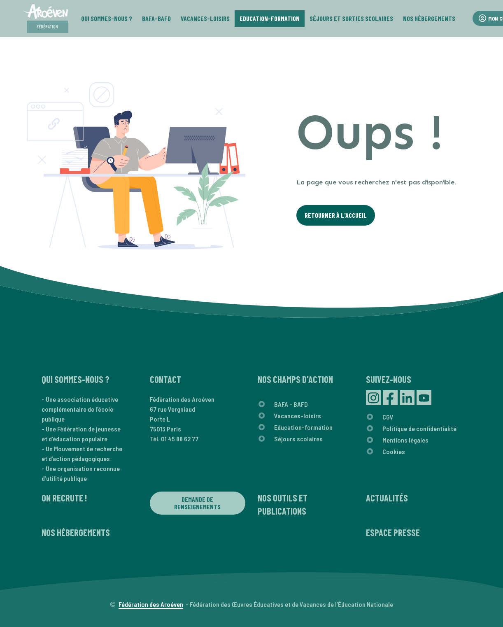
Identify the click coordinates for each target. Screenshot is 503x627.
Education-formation (303, 427)
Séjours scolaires (298, 439)
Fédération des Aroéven (151, 604)
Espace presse (393, 532)
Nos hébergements (76, 532)
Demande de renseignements (197, 502)
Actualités (387, 497)
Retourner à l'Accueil (336, 215)
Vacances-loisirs (297, 416)
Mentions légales (405, 440)
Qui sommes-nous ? (75, 379)
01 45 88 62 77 (179, 439)
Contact (165, 379)
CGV (388, 417)
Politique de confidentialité (419, 428)
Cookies (393, 451)
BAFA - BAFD (291, 404)
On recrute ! (64, 497)
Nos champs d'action (295, 379)
